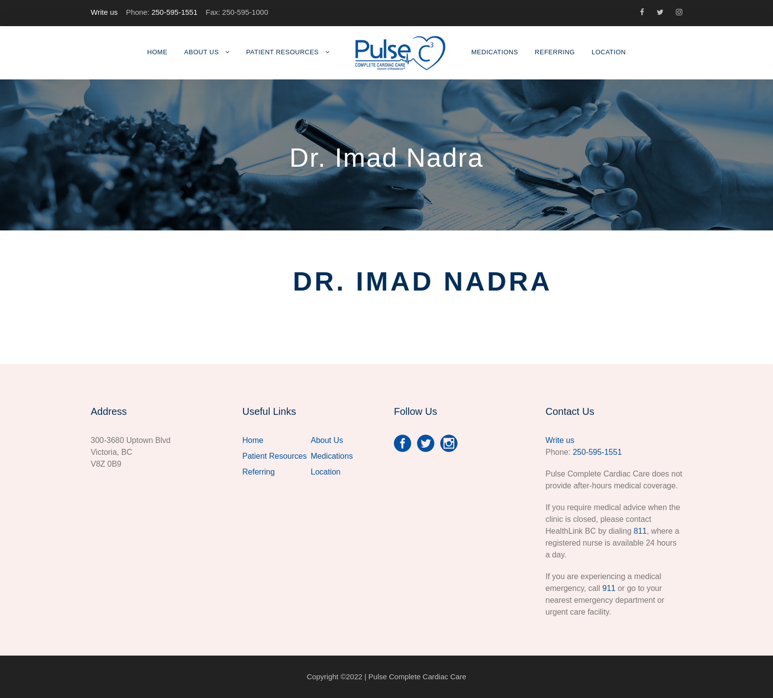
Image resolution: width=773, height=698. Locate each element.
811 (640, 531)
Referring (555, 52)
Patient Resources (282, 52)
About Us (201, 52)
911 (609, 588)
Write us (104, 12)
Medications (494, 52)
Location (609, 52)
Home (157, 52)
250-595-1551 (174, 12)
